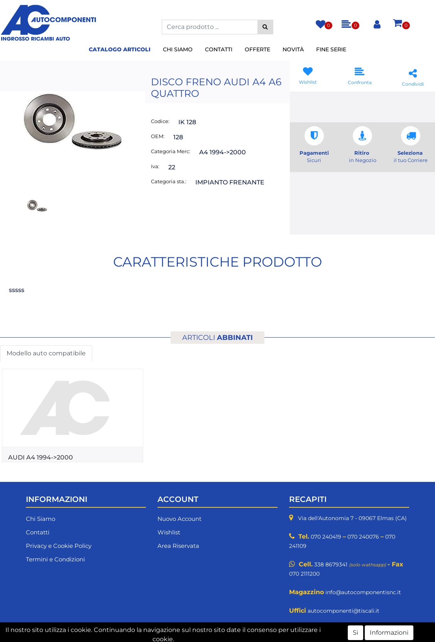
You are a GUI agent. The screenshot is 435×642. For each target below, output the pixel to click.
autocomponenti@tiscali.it (343, 610)
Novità (293, 49)
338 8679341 (330, 564)
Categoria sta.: (168, 181)
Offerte (257, 49)
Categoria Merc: (170, 151)
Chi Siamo (178, 49)
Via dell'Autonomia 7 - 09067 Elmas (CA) (352, 518)
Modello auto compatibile (46, 353)
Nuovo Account (179, 518)
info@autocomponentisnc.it (363, 592)
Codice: (160, 121)
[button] (265, 27)
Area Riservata (178, 545)
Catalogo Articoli (120, 49)
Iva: (155, 166)
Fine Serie (331, 49)
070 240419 (326, 536)
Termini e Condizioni (55, 559)
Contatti (218, 49)
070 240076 (363, 536)
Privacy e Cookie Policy (58, 545)
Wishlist (168, 532)
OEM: (157, 136)
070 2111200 (304, 573)
